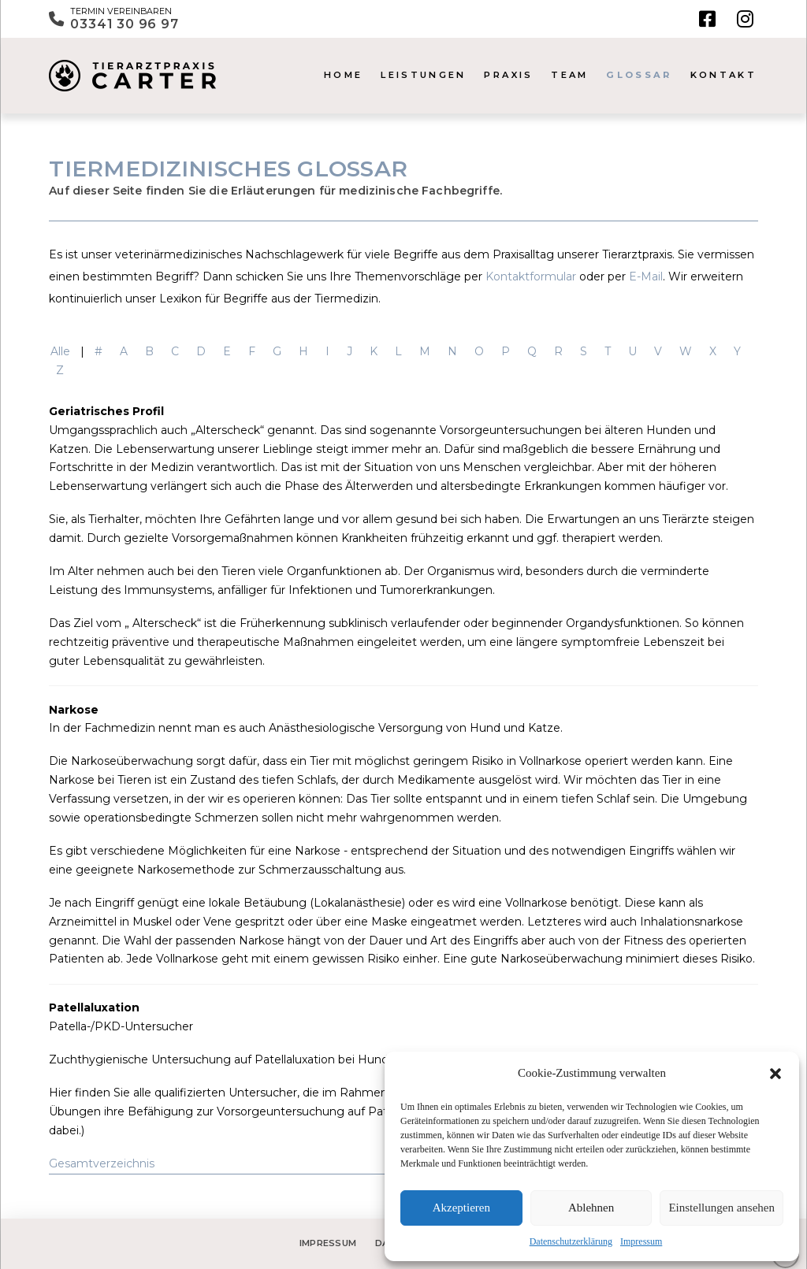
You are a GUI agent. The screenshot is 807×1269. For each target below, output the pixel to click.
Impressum (641, 1241)
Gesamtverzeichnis (101, 1163)
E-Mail (646, 276)
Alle (60, 351)
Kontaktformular (530, 276)
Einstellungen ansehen (721, 1207)
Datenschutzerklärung (571, 1241)
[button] (775, 1074)
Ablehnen (591, 1207)
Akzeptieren (461, 1207)
